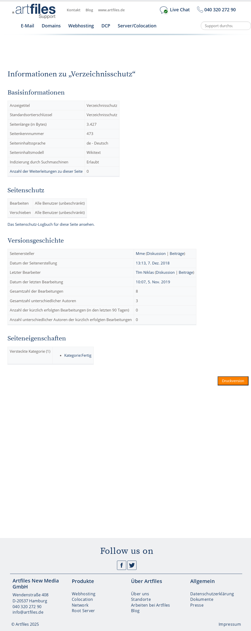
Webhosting (81, 26)
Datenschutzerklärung (212, 594)
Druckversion (233, 381)
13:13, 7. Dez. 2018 (153, 262)
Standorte (141, 599)
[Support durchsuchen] (226, 26)
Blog (89, 10)
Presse (197, 605)
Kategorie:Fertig (77, 355)
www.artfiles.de (111, 10)
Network (80, 605)
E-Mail (27, 26)
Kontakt (74, 10)
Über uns (140, 594)
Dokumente (201, 599)
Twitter (132, 565)
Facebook (121, 565)
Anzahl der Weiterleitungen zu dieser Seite (46, 171)
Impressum (230, 624)
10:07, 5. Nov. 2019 (153, 281)
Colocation (82, 599)
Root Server (83, 610)
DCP (105, 26)
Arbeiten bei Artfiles (150, 605)
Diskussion (156, 253)
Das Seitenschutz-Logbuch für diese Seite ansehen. (51, 224)
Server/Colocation (137, 26)
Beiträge (177, 253)
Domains (51, 26)
